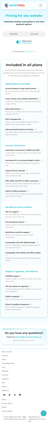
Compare (5, 379)
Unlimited (14, 34)
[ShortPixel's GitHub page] (15, 395)
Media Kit (5, 390)
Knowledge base (22, 337)
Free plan (29, 51)
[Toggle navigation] (41, 5)
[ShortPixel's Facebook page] (4, 395)
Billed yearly (27, 42)
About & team (7, 352)
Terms (4, 399)
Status (4, 387)
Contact (5, 356)
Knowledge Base (8, 363)
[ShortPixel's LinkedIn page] (20, 395)
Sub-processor (7, 411)
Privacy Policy (7, 403)
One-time (34, 34)
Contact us (36, 337)
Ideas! (4, 359)
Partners (5, 375)
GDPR (4, 407)
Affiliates (5, 371)
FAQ (3, 367)
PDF (3, 383)
